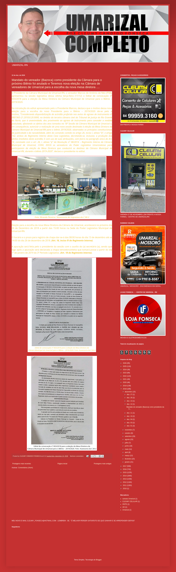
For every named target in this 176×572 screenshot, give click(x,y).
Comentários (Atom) (25, 468)
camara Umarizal (128, 499)
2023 (125, 373)
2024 (125, 370)
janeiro (127, 462)
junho (127, 446)
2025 (125, 366)
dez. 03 (130, 423)
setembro (128, 436)
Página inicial (62, 464)
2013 (125, 479)
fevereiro (128, 459)
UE (123, 507)
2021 (125, 379)
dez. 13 (130, 401)
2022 (125, 376)
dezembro (129, 392)
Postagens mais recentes (21, 464)
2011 (125, 485)
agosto (127, 439)
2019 (125, 386)
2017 (125, 466)
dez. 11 (130, 413)
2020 (125, 382)
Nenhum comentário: (77, 456)
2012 (125, 482)
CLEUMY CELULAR (129, 501)
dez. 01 (130, 426)
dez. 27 (130, 394)
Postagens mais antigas (102, 464)
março (127, 456)
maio (127, 449)
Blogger (99, 560)
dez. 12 (130, 404)
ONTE (124, 504)
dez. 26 (130, 398)
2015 (125, 472)
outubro (128, 433)
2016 (125, 469)
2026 (125, 363)
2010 (125, 489)
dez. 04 (130, 419)
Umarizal (125, 510)
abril (126, 452)
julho (127, 443)
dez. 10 (130, 416)
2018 (125, 389)
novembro (129, 430)
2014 (125, 476)
